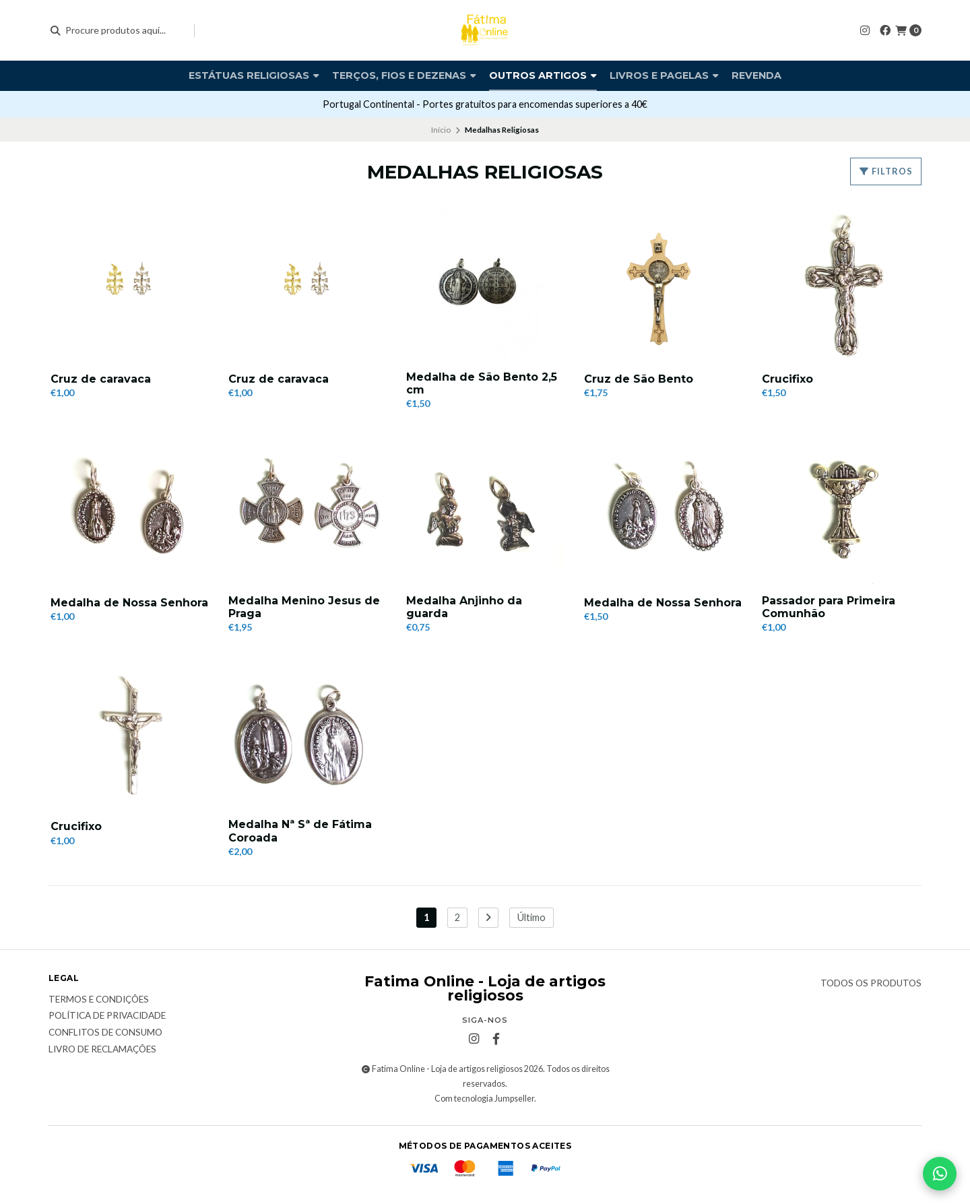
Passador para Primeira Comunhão (828, 607)
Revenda (756, 75)
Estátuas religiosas (254, 75)
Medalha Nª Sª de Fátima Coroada (300, 831)
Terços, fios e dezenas (404, 75)
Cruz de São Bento (638, 379)
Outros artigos (543, 75)
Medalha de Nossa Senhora (129, 602)
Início (441, 129)
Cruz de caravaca (101, 379)
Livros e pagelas (664, 75)
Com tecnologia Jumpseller (484, 1099)
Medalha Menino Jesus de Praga (304, 607)
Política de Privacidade (107, 1016)
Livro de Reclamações (102, 1049)
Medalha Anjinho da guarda (464, 607)
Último (531, 917)
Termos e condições (98, 1000)
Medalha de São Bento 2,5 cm (481, 383)
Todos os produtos (871, 983)
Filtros (886, 171)
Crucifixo (787, 379)
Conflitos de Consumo (105, 1033)
